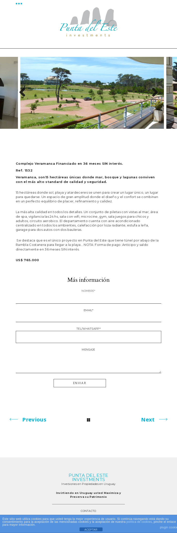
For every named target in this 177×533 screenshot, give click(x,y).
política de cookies (139, 522)
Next (153, 93)
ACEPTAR (90, 529)
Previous (24, 93)
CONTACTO (88, 511)
